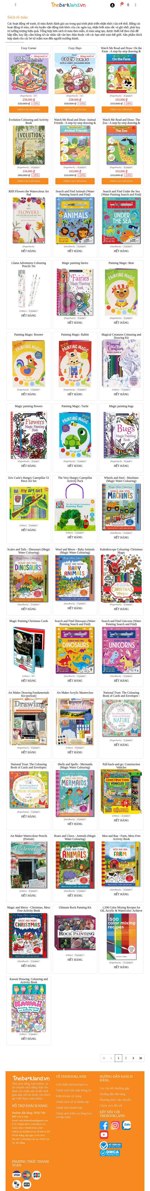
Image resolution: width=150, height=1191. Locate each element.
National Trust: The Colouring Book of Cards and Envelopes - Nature (121, 696)
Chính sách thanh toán (69, 1107)
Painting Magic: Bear (121, 263)
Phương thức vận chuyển (115, 1099)
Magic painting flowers (28, 406)
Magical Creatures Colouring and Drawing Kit (121, 336)
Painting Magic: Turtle (75, 406)
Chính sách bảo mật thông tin (73, 1090)
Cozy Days (75, 48)
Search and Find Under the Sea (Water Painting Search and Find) (121, 193)
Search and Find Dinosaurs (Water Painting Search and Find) (75, 622)
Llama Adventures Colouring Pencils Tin (28, 264)
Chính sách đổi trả (111, 1105)
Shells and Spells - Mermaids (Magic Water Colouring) (75, 766)
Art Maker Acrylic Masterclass (75, 692)
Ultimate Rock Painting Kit (75, 907)
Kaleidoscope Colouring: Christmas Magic (121, 551)
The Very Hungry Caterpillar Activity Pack (75, 479)
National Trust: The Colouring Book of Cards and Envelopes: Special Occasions (29, 767)
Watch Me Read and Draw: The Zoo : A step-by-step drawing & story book (121, 123)
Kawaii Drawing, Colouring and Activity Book (29, 980)
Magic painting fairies (75, 263)
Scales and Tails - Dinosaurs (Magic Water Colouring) (28, 551)
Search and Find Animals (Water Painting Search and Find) (75, 193)
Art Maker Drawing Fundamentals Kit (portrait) (28, 694)
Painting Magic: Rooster (28, 334)
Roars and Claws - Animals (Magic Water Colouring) (75, 837)
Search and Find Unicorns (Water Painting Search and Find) (121, 622)
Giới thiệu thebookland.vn (72, 1084)
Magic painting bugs (121, 406)
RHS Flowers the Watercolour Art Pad (29, 193)
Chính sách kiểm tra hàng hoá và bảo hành (74, 1115)
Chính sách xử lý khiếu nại (72, 1101)
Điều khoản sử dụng (68, 1096)
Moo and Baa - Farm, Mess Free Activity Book (121, 837)
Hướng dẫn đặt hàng (112, 1094)
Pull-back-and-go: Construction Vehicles (121, 766)
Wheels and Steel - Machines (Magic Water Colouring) (121, 479)
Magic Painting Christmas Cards (28, 621)
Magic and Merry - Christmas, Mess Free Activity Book (28, 909)
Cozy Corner (28, 48)
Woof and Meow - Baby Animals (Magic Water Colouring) (75, 551)
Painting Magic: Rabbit (75, 334)
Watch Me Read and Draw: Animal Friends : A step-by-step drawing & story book (75, 123)
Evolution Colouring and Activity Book (29, 121)
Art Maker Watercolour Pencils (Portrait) (28, 837)
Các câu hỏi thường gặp (114, 1088)
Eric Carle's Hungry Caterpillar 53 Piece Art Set (28, 479)
